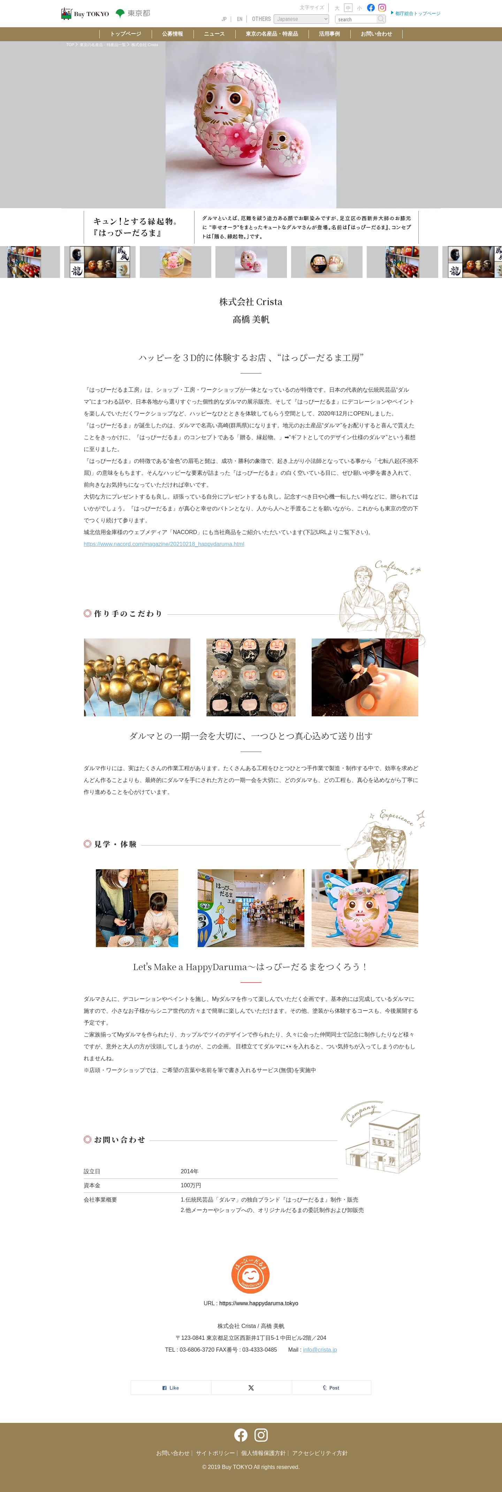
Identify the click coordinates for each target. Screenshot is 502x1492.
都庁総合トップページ (417, 13)
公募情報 (172, 34)
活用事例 (329, 34)
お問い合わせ (376, 34)
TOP (70, 45)
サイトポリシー (215, 1453)
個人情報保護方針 (263, 1453)
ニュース (214, 34)
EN (239, 19)
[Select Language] (301, 19)
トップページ (125, 34)
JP (224, 19)
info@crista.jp (320, 1350)
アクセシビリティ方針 (320, 1453)
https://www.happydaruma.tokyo (258, 1303)
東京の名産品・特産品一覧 (103, 45)
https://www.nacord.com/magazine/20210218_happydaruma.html (164, 544)
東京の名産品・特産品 (272, 34)
